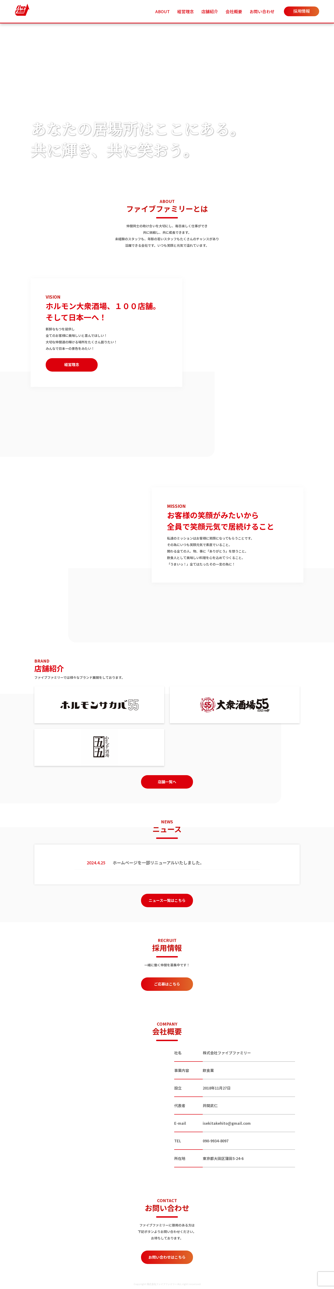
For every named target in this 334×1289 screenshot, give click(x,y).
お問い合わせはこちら (167, 1257)
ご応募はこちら (167, 984)
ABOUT (162, 11)
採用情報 (301, 11)
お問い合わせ (262, 11)
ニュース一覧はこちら (167, 900)
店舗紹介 (209, 11)
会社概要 (233, 11)
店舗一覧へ (167, 781)
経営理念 (185, 11)
